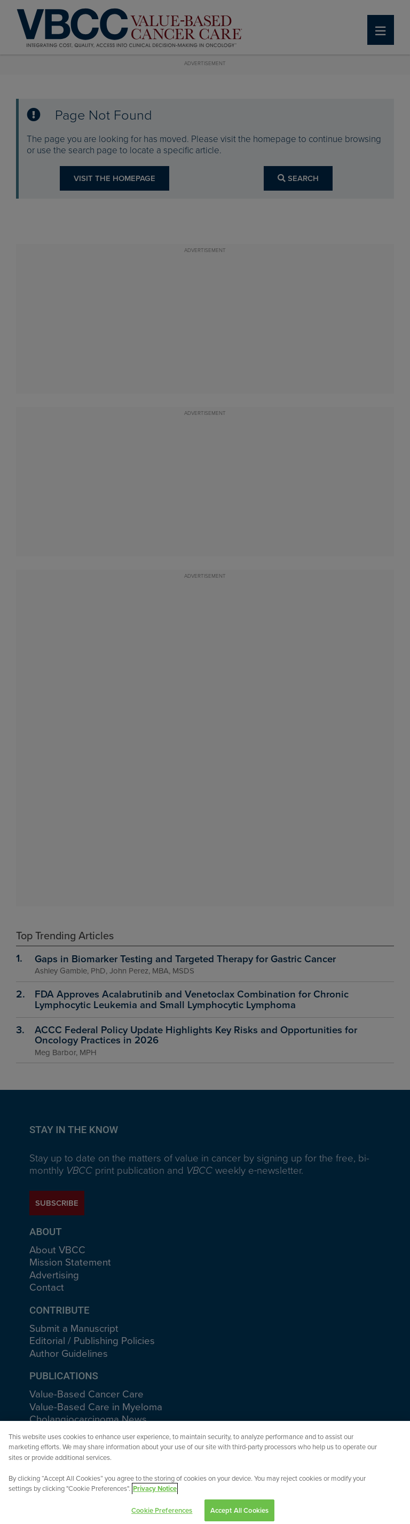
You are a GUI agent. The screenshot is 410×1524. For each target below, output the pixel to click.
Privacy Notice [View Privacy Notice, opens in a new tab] (155, 1493)
